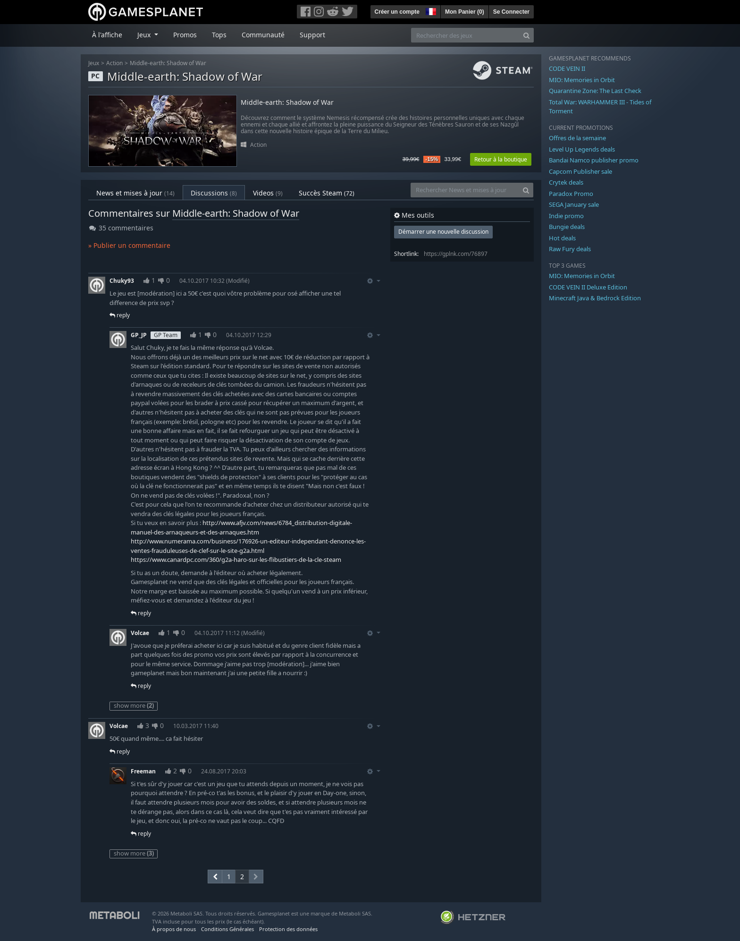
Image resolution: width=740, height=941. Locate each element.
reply (119, 315)
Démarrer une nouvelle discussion (443, 232)
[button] (430, 10)
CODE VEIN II (567, 68)
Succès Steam (326, 192)
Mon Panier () (464, 11)
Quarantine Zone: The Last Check (595, 90)
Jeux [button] (144, 34)
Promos (185, 34)
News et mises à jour (135, 192)
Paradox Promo (571, 193)
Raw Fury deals (570, 249)
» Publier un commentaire (129, 245)
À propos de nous (174, 929)
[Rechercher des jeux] (465, 35)
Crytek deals (566, 182)
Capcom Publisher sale (580, 171)
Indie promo (566, 216)
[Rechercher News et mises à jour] (465, 190)
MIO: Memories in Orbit (582, 80)
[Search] (526, 35)
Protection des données (288, 929)
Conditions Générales (227, 929)
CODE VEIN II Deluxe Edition (588, 287)
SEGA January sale (574, 204)
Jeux (93, 63)
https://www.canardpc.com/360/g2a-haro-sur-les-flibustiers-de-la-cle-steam (236, 559)
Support (312, 34)
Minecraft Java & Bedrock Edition (595, 298)
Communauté (263, 34)
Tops (219, 34)
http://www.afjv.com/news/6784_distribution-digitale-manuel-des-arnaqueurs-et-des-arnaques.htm (241, 527)
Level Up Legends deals (582, 149)
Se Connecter (511, 11)
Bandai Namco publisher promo (594, 160)
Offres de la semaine (577, 138)
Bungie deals (567, 226)
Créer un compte (397, 11)
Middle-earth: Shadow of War (168, 63)
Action (114, 63)
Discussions (214, 192)
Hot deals (562, 238)
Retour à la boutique (500, 159)
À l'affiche (107, 34)
